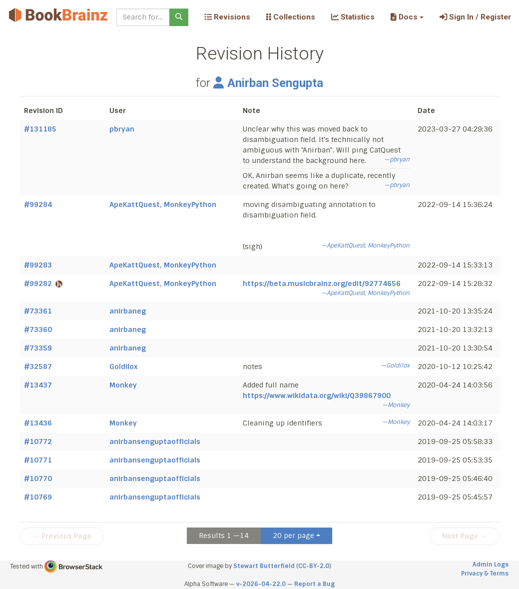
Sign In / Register (475, 17)
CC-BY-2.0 (313, 566)
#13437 (38, 385)
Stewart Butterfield (264, 566)
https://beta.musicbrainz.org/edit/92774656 (322, 283)
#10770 (38, 478)
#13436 (38, 423)
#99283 (38, 265)
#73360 (38, 329)
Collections (290, 17)
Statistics (353, 17)
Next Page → (464, 536)
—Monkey (396, 405)
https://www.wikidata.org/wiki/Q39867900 (317, 395)
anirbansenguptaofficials (154, 441)
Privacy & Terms (485, 574)
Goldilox (123, 366)
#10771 (38, 460)
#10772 (38, 441)
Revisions (227, 17)
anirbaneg (127, 311)
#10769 (38, 497)
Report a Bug (314, 584)
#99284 (38, 204)
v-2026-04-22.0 (261, 584)
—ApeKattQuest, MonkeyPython (365, 246)
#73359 (38, 348)
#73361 (38, 311)
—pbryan (397, 160)
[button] (407, 17)
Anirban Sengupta (268, 83)
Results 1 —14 (224, 535)
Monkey (123, 385)
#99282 (43, 283)
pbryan (121, 129)
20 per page (293, 535)
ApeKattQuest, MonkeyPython (162, 204)
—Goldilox (395, 366)
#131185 (40, 129)
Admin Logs (491, 564)
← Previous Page (61, 536)
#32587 (38, 366)
